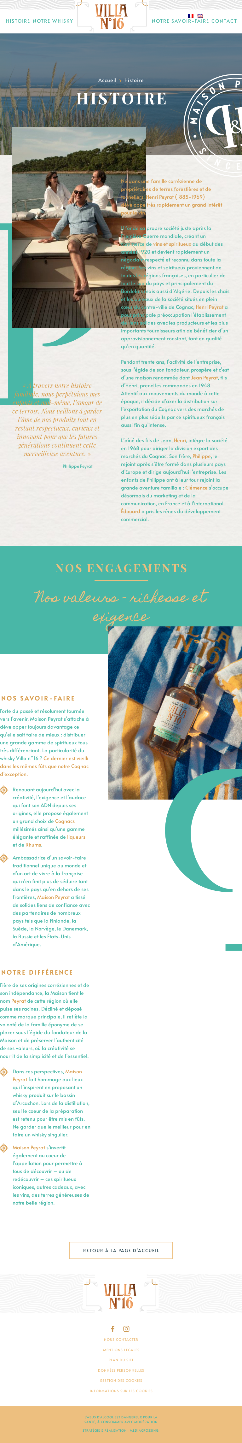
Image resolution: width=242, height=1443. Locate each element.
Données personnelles (121, 1370)
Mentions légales (121, 1349)
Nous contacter (121, 1339)
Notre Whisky (53, 20)
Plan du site (121, 1360)
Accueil (111, 16)
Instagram (126, 1329)
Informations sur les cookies (121, 1390)
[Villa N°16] (121, 1293)
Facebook (114, 1329)
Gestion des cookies (121, 1380)
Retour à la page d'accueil (121, 1250)
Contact (224, 20)
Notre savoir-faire (180, 20)
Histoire (18, 20)
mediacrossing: (145, 1430)
